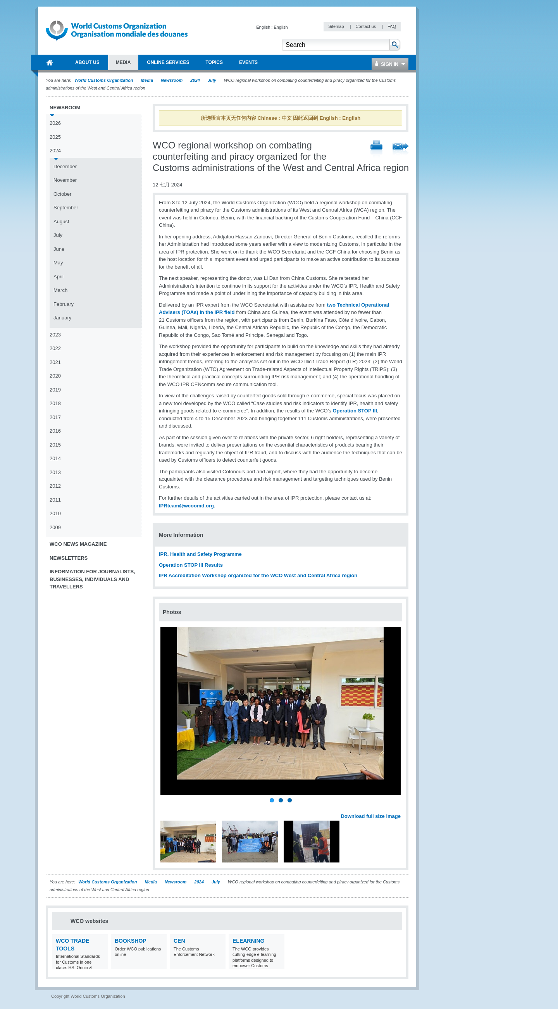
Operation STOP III (354, 411)
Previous (167, 808)
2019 (55, 390)
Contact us (366, 26)
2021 (55, 362)
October (62, 194)
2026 (55, 123)
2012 (55, 486)
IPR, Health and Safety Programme (200, 554)
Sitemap (336, 26)
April (58, 276)
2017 (55, 417)
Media (147, 80)
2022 (55, 348)
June (58, 249)
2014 (55, 458)
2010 (55, 513)
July (212, 80)
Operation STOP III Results (191, 565)
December (65, 166)
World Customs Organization (104, 80)
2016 (55, 431)
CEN (179, 941)
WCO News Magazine (78, 544)
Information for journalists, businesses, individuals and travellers (92, 579)
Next (399, 808)
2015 (55, 445)
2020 (55, 376)
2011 (55, 500)
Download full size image (371, 816)
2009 (55, 527)
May (58, 263)
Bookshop (130, 941)
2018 (55, 403)
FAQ (392, 26)
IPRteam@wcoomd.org (186, 506)
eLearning (248, 941)
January (62, 318)
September (65, 207)
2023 (55, 335)
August (61, 221)
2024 (195, 80)
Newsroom (172, 80)
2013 (55, 472)
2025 (55, 137)
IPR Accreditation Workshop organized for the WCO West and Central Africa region (258, 575)
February (63, 304)
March (60, 290)
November (65, 180)
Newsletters (69, 558)
